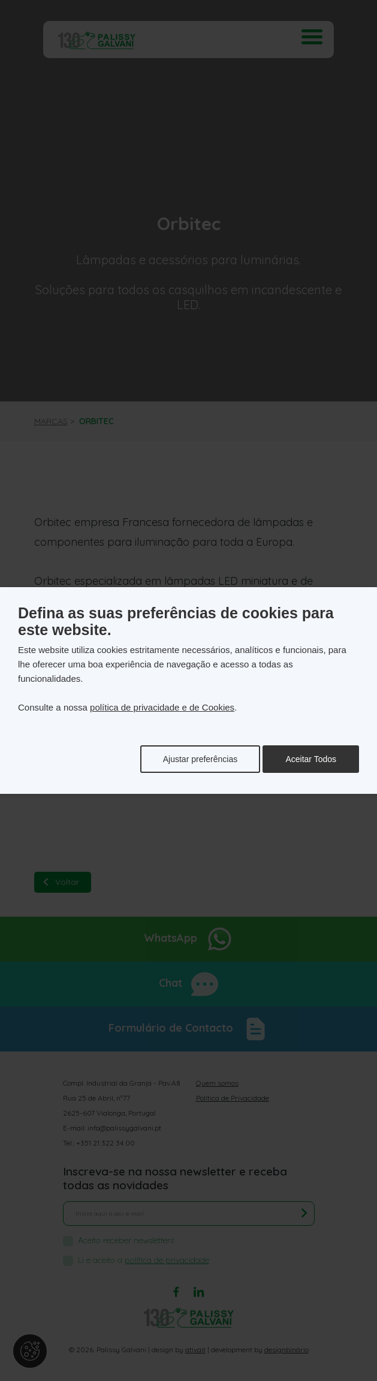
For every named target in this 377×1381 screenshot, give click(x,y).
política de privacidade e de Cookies (162, 707)
